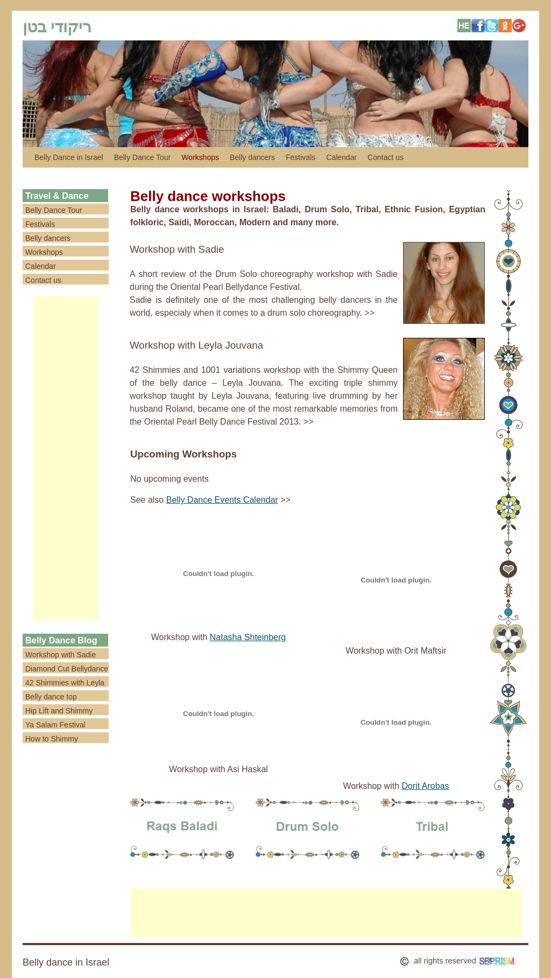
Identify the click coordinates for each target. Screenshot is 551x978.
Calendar (341, 157)
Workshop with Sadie (177, 249)
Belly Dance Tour (142, 157)
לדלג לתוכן (28, 157)
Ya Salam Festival (55, 724)
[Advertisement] (65, 458)
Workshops (200, 157)
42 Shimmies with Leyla (64, 682)
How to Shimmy (51, 738)
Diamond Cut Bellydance (66, 668)
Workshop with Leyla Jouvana (196, 345)
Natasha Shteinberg (248, 637)
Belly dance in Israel (66, 962)
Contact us (386, 157)
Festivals (300, 157)
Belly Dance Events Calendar (222, 499)
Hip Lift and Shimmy (59, 710)
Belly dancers (252, 157)
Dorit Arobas (425, 785)
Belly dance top (51, 696)
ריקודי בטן (57, 27)
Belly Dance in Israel (68, 157)
